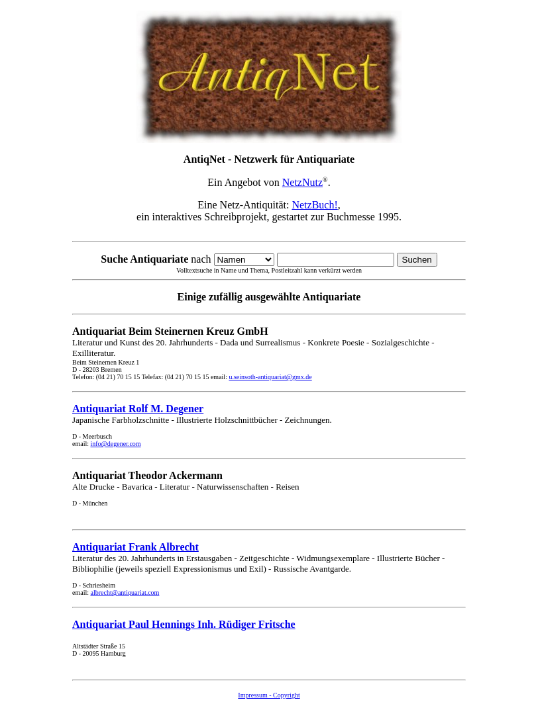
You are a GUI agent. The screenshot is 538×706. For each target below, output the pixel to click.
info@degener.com (116, 443)
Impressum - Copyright (268, 695)
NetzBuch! (314, 204)
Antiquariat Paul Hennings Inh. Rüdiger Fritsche (184, 624)
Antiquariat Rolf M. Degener (137, 408)
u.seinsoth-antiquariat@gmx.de (270, 376)
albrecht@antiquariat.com (125, 592)
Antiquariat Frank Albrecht (135, 546)
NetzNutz (302, 182)
